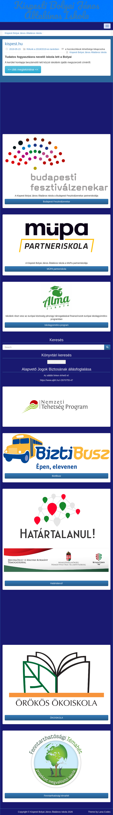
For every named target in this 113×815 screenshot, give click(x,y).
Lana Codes (104, 812)
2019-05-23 (15, 49)
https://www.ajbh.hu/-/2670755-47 (56, 380)
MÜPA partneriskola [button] (56, 269)
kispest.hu (14, 44)
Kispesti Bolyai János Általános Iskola (23, 33)
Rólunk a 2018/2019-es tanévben (43, 49)
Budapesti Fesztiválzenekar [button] (56, 201)
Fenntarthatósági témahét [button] (56, 795)
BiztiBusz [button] (56, 476)
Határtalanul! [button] (56, 583)
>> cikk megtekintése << (23, 69)
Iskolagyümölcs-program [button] (57, 325)
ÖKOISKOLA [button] (56, 717)
